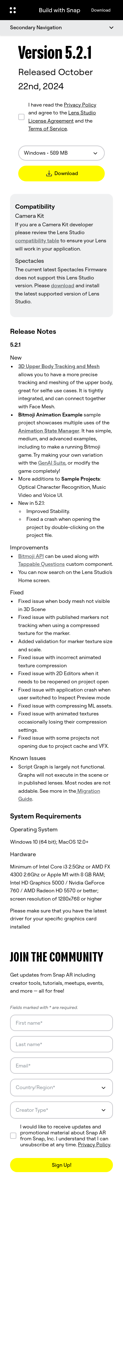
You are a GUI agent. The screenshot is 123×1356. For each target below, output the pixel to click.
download (62, 285)
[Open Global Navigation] (19, 10)
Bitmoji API (31, 556)
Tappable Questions (41, 564)
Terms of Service (47, 128)
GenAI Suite (51, 463)
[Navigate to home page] (59, 10)
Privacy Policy (80, 105)
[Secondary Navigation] (61, 27)
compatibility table (37, 240)
